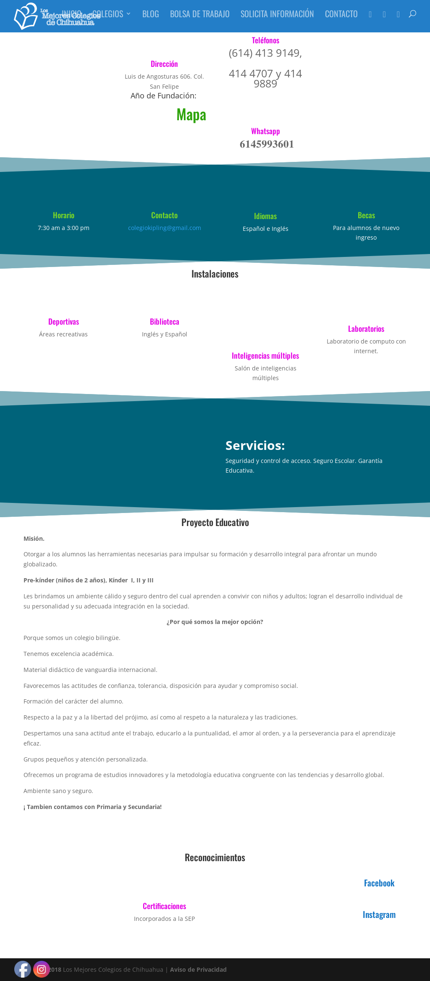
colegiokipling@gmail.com (164, 228)
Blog (150, 19)
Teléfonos (265, 39)
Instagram (379, 914)
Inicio (71, 19)
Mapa (191, 113)
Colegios (107, 19)
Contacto (341, 19)
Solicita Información (277, 19)
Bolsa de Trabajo (200, 19)
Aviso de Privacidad (198, 969)
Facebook (379, 882)
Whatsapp (265, 130)
